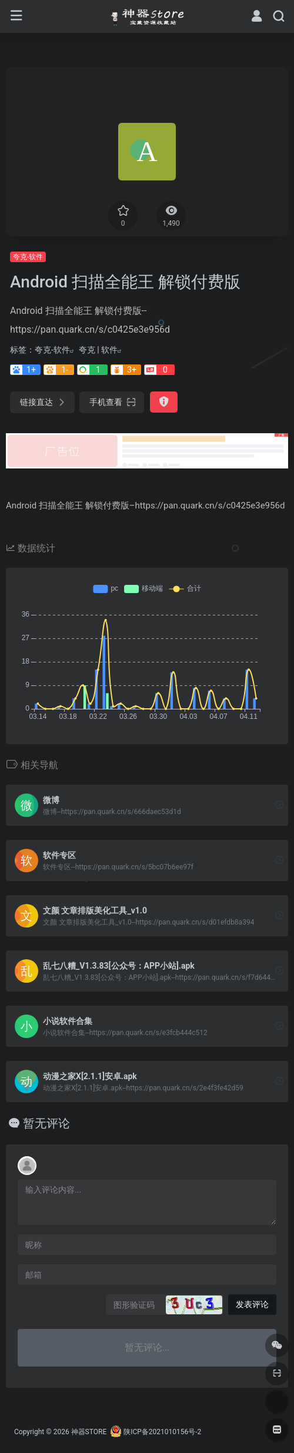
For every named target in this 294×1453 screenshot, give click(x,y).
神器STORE (89, 1432)
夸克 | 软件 (98, 349)
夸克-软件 (28, 257)
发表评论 (252, 1304)
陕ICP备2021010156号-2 (162, 1432)
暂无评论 (46, 1123)
